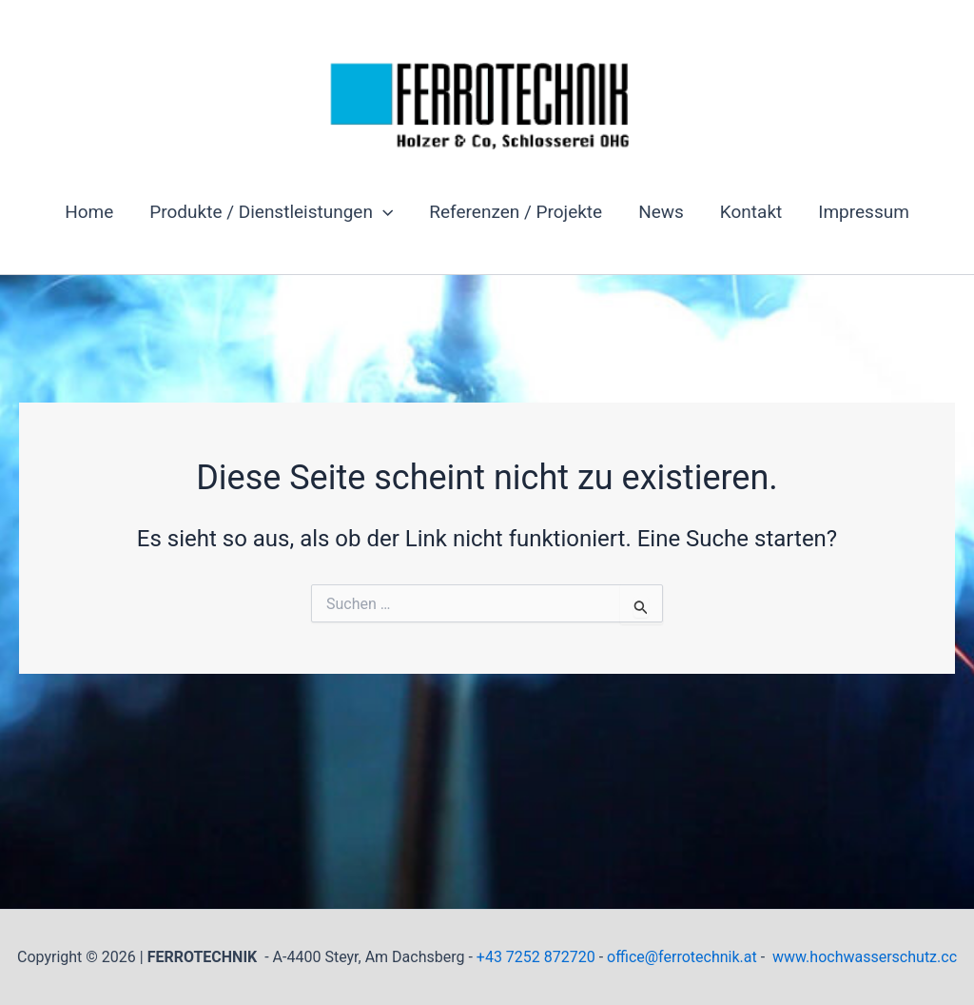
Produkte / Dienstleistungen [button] (271, 212)
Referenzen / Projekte (515, 212)
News (661, 212)
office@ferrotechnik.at (682, 957)
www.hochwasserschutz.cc (864, 957)
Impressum (863, 212)
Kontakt (751, 212)
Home (89, 212)
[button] (383, 212)
